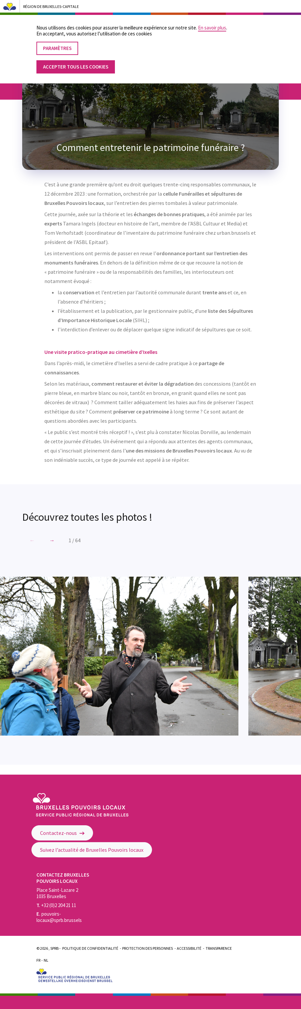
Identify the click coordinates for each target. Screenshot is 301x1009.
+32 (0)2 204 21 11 (56, 905)
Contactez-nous (62, 833)
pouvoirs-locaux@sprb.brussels (59, 917)
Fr (38, 960)
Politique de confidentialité (90, 948)
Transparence (219, 948)
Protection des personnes (147, 948)
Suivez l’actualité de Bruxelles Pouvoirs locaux (91, 849)
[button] (52, 540)
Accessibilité (189, 948)
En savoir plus (212, 22)
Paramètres (57, 43)
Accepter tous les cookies (75, 61)
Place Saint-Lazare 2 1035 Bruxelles (57, 893)
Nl (46, 960)
